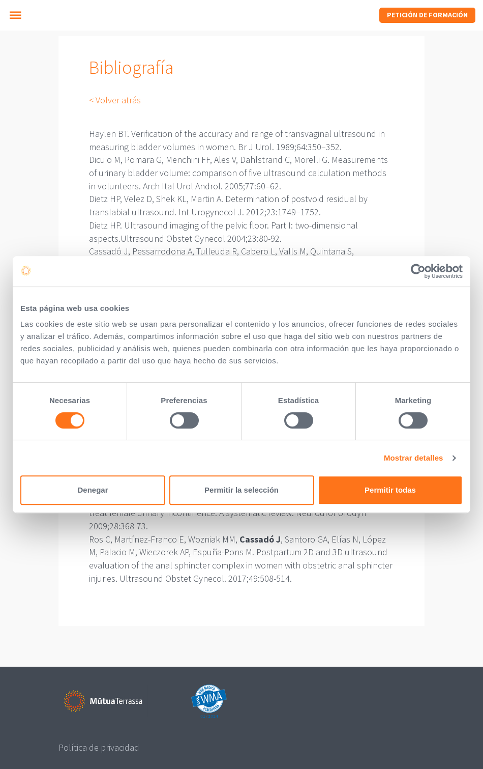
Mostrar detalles (413, 457)
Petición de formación (427, 14)
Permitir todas (390, 490)
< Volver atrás (115, 100)
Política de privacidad (98, 747)
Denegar (92, 490)
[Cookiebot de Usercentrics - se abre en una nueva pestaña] (418, 271)
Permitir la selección (241, 490)
